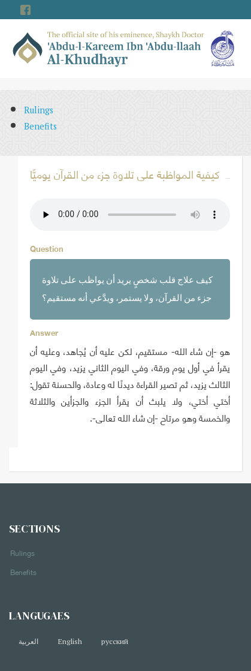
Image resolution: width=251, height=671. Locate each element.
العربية (28, 641)
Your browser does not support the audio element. (130, 214)
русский (114, 641)
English (70, 641)
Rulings (38, 110)
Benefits (40, 126)
